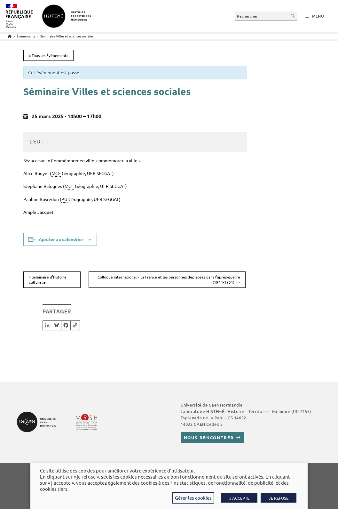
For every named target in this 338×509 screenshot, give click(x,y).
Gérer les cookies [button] (193, 498)
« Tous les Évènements (48, 55)
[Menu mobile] (314, 16)
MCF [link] (56, 173)
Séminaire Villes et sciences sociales (66, 36)
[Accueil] (10, 36)
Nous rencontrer (209, 437)
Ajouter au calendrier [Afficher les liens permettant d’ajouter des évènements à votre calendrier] (61, 239)
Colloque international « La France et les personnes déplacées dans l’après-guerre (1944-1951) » (169, 279)
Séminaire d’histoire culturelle (48, 279)
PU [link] (64, 199)
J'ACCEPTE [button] (239, 498)
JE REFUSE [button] (278, 498)
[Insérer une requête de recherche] (266, 16)
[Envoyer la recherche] (293, 16)
